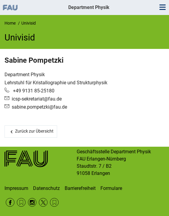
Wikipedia (54, 202)
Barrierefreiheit (80, 188)
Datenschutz (46, 188)
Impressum (16, 188)
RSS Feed (21, 202)
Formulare (111, 188)
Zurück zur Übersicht (34, 131)
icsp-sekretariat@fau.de (37, 99)
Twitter (43, 202)
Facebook (10, 202)
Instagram (32, 202)
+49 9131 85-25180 (33, 91)
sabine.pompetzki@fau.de (39, 107)
